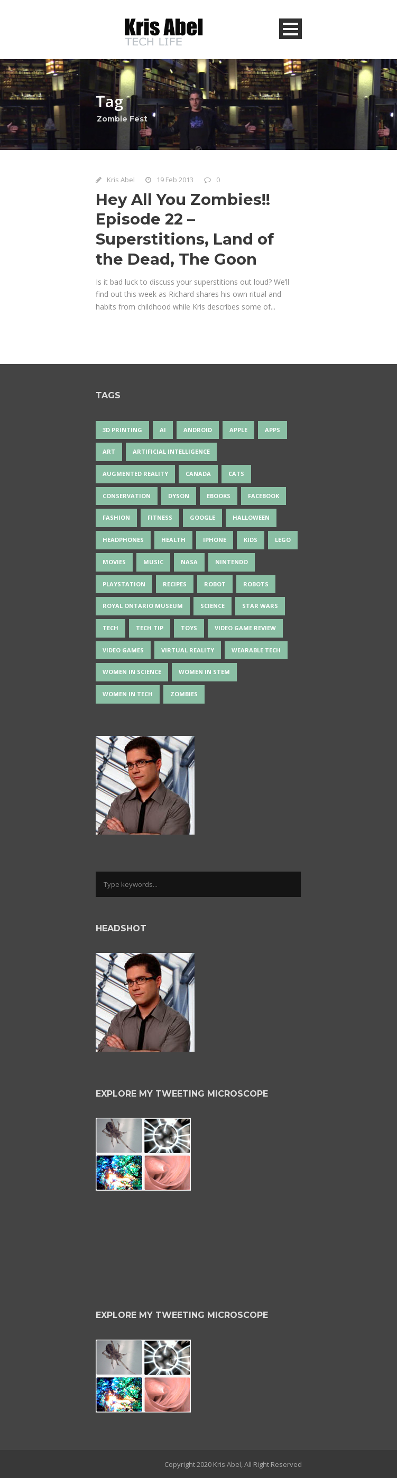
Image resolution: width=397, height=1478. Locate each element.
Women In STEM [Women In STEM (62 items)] (204, 672)
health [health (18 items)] (173, 540)
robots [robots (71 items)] (256, 584)
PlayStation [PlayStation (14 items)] (124, 584)
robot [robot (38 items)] (215, 584)
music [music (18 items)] (153, 562)
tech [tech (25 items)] (110, 628)
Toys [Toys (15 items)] (189, 628)
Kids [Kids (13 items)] (250, 540)
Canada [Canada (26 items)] (198, 474)
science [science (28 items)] (212, 606)
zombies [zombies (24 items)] (184, 694)
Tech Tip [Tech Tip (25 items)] (149, 628)
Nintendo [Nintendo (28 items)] (231, 562)
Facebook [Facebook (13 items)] (263, 496)
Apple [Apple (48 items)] (238, 430)
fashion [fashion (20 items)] (116, 517)
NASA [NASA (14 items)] (189, 562)
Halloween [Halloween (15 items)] (251, 517)
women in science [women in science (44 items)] (132, 672)
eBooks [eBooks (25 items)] (218, 496)
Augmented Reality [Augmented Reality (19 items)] (135, 474)
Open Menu (290, 28)
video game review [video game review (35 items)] (245, 628)
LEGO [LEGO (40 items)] (283, 540)
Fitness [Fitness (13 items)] (159, 517)
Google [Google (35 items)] (202, 517)
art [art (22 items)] (109, 451)
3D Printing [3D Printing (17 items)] (122, 430)
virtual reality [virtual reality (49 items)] (187, 650)
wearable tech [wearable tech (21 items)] (256, 650)
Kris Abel (121, 179)
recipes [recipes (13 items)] (175, 584)
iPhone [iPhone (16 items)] (214, 540)
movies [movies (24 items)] (114, 562)
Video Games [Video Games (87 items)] (123, 650)
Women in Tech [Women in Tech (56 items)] (128, 694)
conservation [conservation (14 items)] (127, 496)
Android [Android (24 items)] (197, 430)
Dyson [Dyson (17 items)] (178, 496)
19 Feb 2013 (174, 179)
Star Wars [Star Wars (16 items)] (260, 606)
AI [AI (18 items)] (163, 430)
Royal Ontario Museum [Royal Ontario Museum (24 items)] (143, 606)
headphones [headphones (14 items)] (123, 540)
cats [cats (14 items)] (236, 474)
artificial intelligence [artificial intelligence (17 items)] (171, 451)
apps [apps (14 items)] (272, 430)
